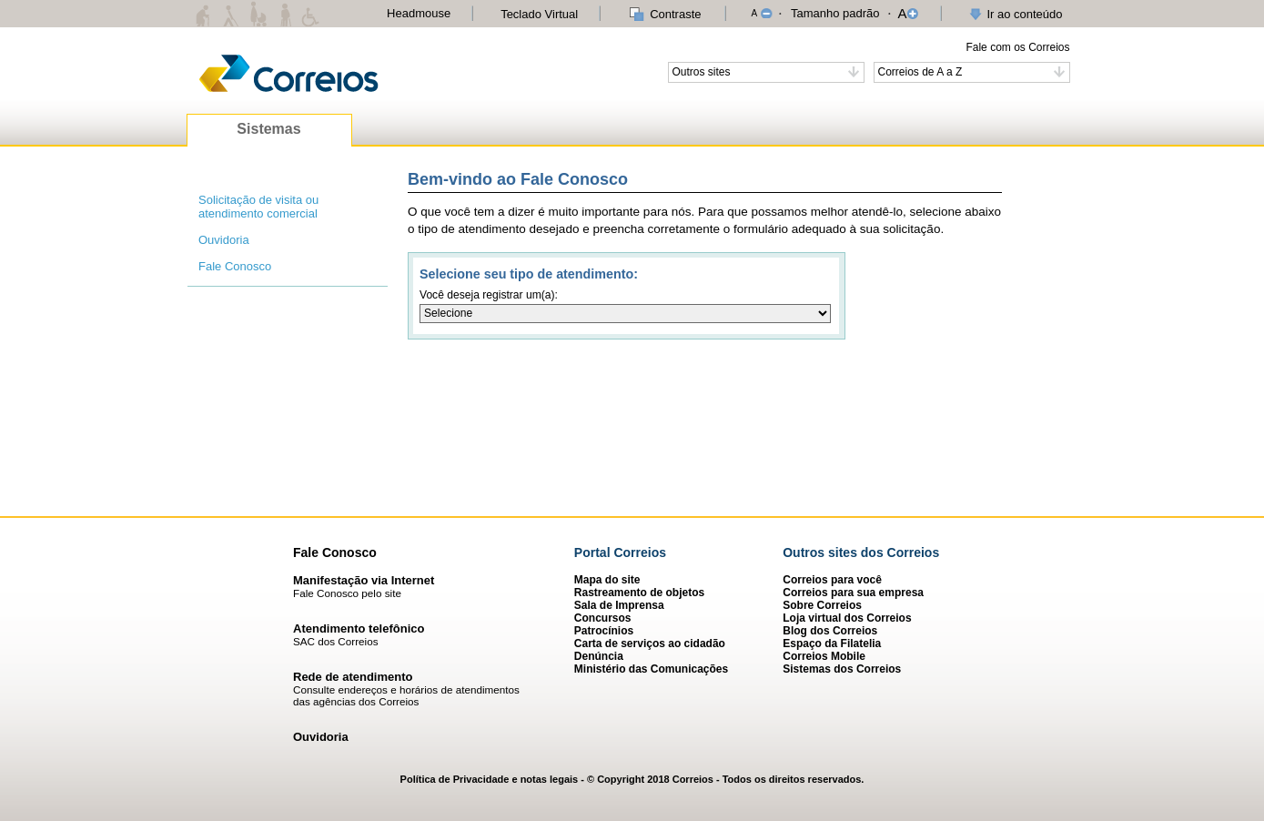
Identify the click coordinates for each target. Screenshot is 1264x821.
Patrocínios (603, 630)
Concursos (603, 618)
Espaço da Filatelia (832, 643)
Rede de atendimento (352, 677)
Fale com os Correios (1017, 47)
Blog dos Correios (830, 630)
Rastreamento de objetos (639, 592)
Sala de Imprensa (619, 605)
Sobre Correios (822, 605)
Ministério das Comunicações (651, 669)
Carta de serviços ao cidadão (649, 643)
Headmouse (418, 13)
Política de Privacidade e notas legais (489, 779)
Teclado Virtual (539, 14)
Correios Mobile (824, 656)
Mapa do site (607, 579)
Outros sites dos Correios (861, 552)
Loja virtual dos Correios (847, 618)
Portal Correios (620, 552)
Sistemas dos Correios (842, 669)
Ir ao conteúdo (1024, 14)
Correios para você (832, 579)
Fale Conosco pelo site (347, 593)
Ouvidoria (223, 240)
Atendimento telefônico (358, 628)
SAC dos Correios (336, 641)
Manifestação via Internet (363, 580)
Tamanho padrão (835, 13)
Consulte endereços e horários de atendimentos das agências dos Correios (406, 695)
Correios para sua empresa (853, 592)
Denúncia (598, 656)
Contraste (675, 14)
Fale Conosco (234, 266)
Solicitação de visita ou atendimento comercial (258, 206)
